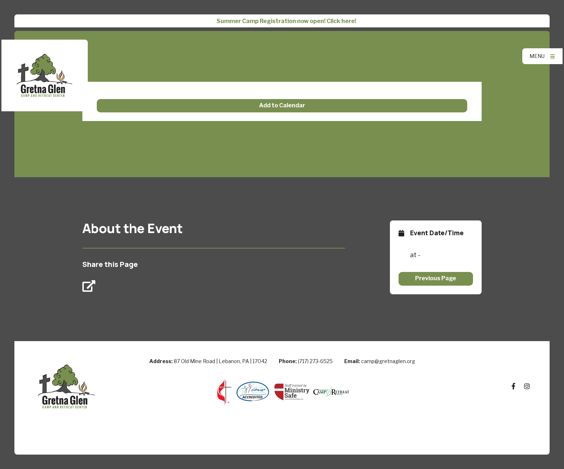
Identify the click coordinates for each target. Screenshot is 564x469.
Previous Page (435, 278)
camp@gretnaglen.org (388, 361)
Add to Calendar (282, 105)
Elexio (282, 441)
